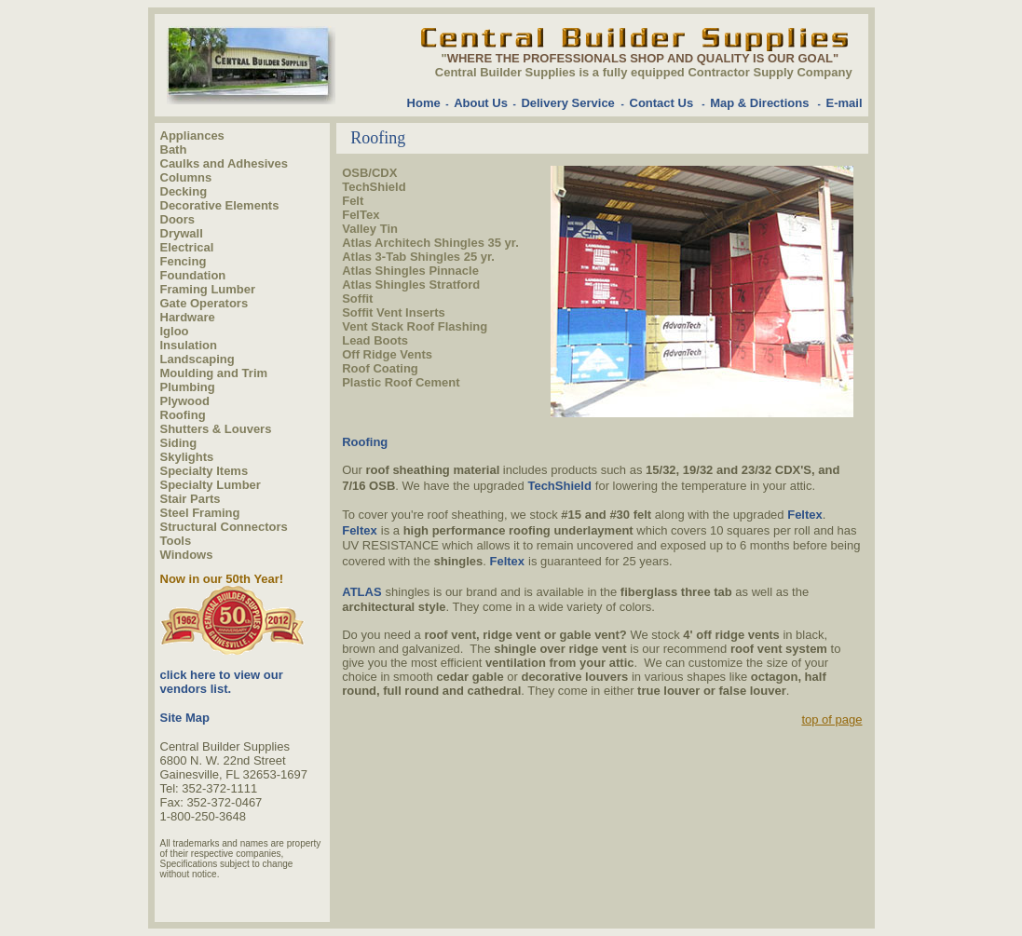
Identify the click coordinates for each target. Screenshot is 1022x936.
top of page (831, 719)
